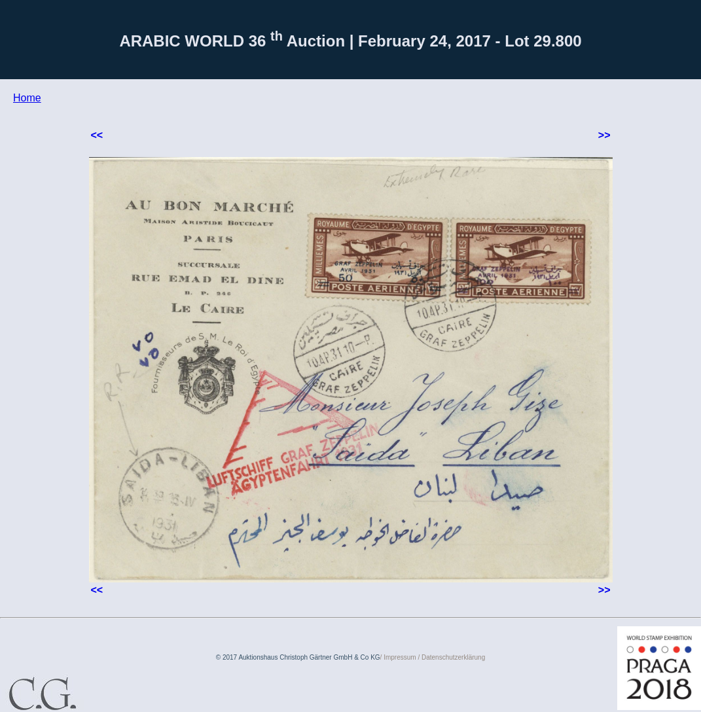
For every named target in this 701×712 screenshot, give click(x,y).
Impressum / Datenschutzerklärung (434, 657)
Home (27, 97)
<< (97, 135)
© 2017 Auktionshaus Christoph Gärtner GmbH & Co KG (298, 657)
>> (604, 135)
